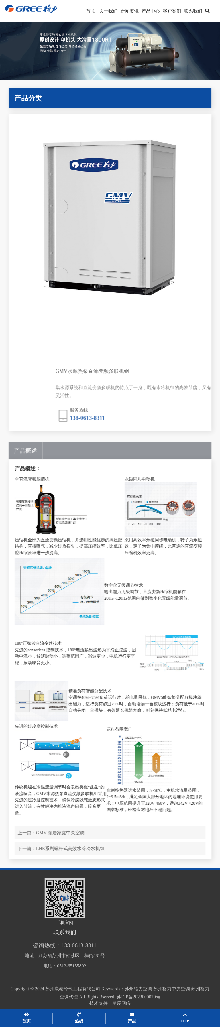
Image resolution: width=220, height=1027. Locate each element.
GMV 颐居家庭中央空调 (68, 832)
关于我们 (108, 11)
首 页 (91, 11)
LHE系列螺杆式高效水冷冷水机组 (78, 848)
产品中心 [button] (151, 11)
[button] (207, 11)
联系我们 (193, 11)
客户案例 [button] (172, 11)
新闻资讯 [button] (129, 11)
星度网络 (121, 1006)
